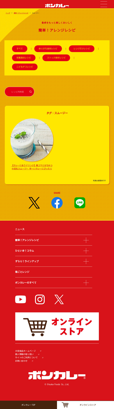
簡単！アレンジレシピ (21, 13)
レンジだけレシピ (81, 49)
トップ (8, 13)
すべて (19, 49)
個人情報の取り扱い (24, 354)
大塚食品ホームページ (25, 351)
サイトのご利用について (26, 357)
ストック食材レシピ (56, 58)
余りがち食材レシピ (48, 49)
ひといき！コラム (24, 251)
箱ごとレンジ (22, 272)
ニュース (19, 229)
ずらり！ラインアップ (27, 261)
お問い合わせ (21, 361)
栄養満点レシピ (23, 58)
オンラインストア (88, 405)
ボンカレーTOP (28, 405)
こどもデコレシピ (24, 67)
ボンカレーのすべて (25, 282)
